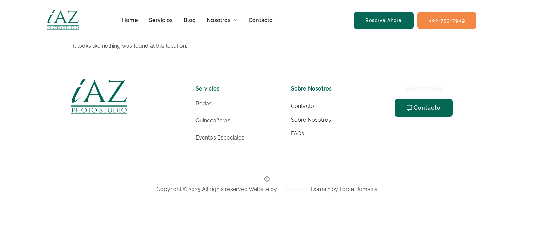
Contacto (261, 20)
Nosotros (222, 20)
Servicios (161, 20)
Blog (190, 20)
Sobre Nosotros (311, 120)
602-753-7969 (424, 88)
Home (130, 20)
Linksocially (292, 189)
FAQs (297, 133)
